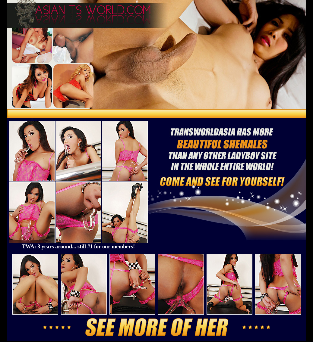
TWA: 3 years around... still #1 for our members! (78, 247)
